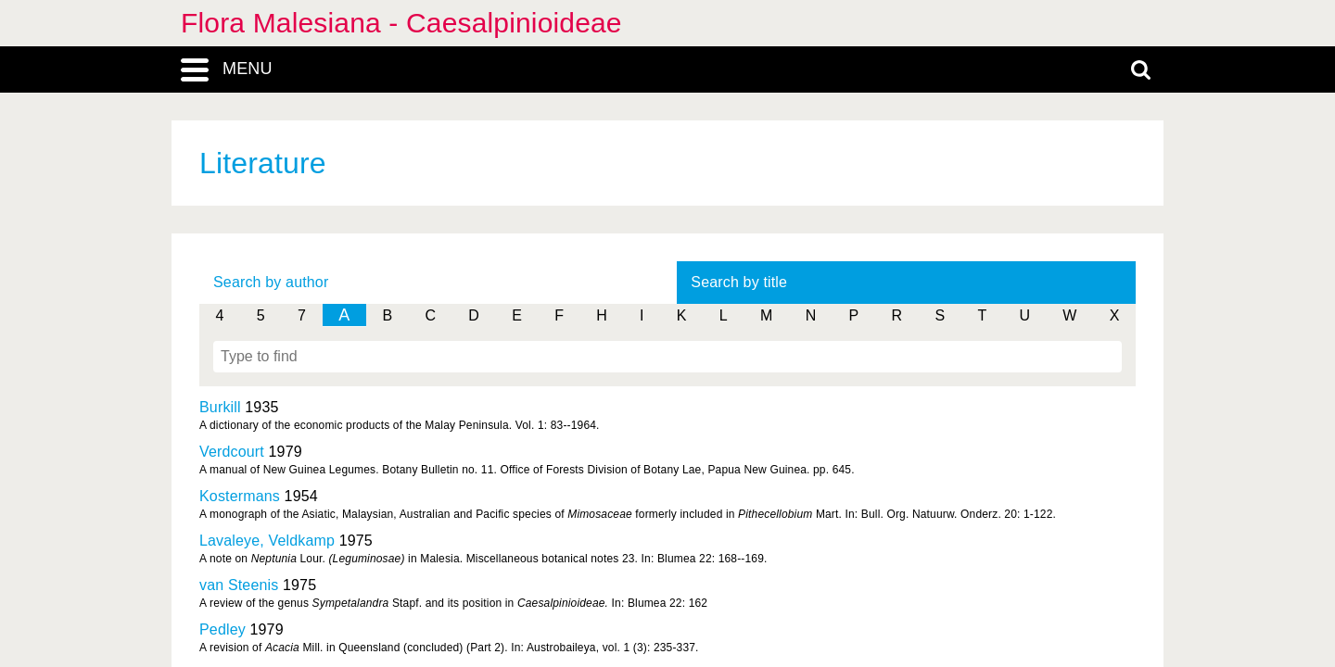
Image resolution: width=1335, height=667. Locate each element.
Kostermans (239, 496)
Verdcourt (231, 451)
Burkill (220, 407)
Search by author (270, 282)
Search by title (739, 282)
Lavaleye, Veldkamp (267, 540)
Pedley (222, 629)
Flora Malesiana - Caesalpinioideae (401, 22)
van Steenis (238, 585)
